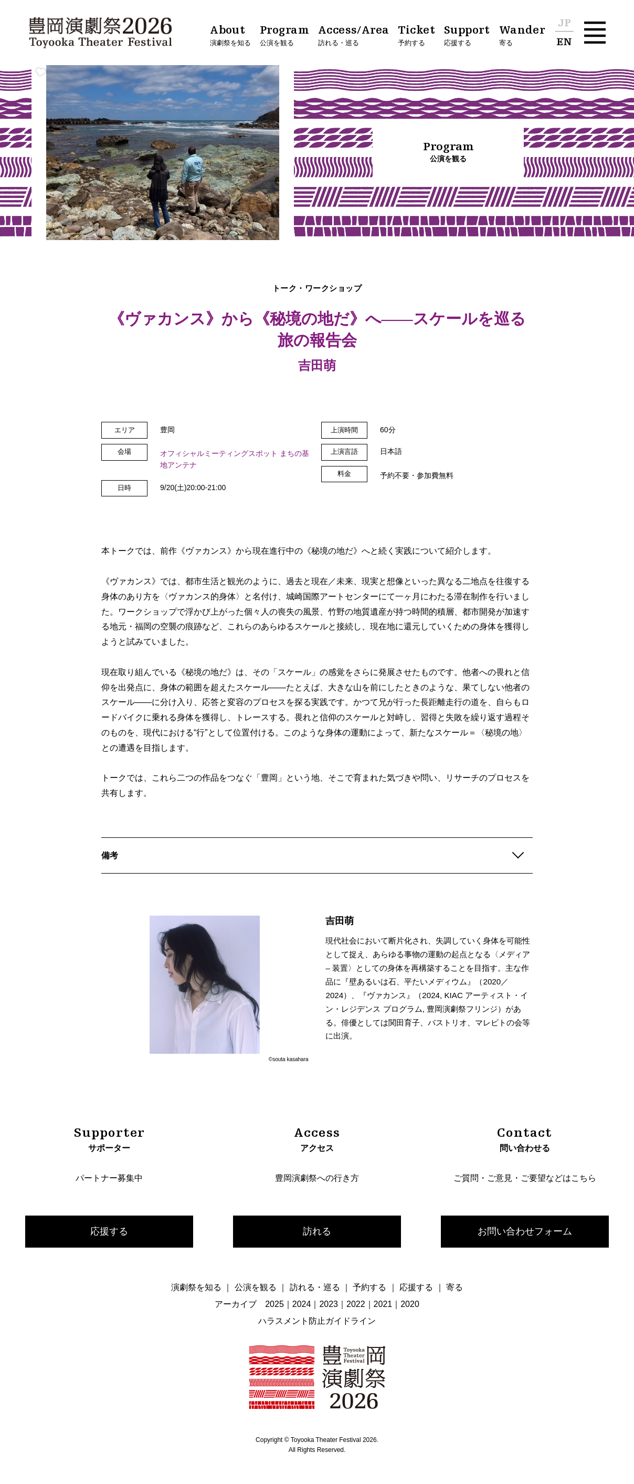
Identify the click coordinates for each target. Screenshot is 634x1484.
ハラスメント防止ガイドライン (317, 1320)
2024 (301, 1304)
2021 (383, 1304)
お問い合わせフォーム (525, 1231)
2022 (355, 1304)
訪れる (317, 1231)
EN (564, 42)
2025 (274, 1304)
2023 (328, 1304)
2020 (409, 1304)
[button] (595, 32)
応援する (109, 1231)
